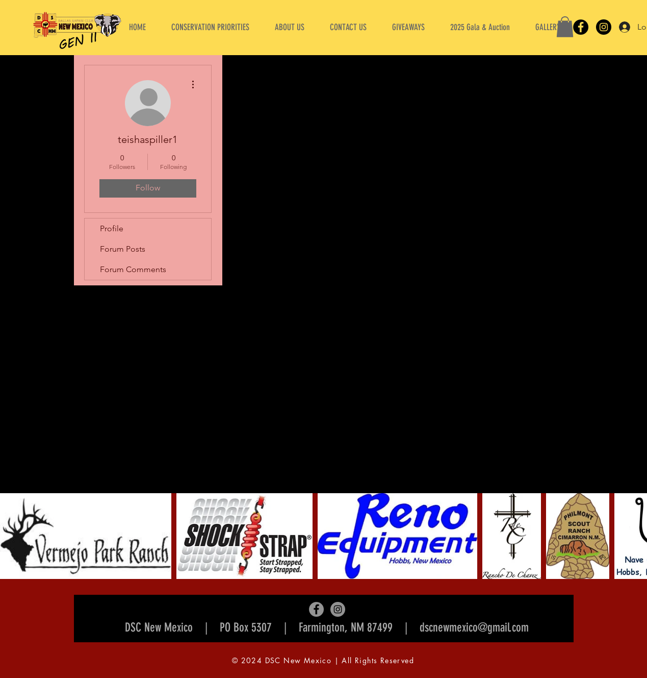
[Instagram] (603, 27)
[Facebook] (580, 27)
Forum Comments (133, 269)
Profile (111, 228)
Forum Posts (122, 249)
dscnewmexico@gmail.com (474, 627)
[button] (289, 27)
